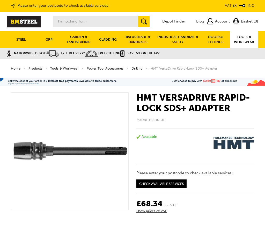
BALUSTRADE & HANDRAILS (138, 39)
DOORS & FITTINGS (216, 39)
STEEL (21, 39)
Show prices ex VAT (151, 211)
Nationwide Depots (27, 53)
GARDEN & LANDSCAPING (78, 39)
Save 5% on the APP (139, 53)
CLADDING (108, 39)
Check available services (161, 184)
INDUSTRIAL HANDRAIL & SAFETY (177, 39)
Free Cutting (102, 53)
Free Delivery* (66, 53)
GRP (49, 39)
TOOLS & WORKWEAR (244, 39)
